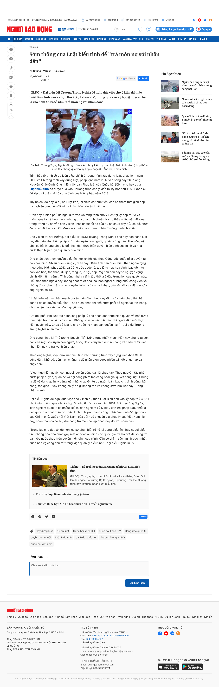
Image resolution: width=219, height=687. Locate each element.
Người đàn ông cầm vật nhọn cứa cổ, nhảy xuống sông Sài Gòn (197, 85)
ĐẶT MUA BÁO (70, 20)
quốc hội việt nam (41, 544)
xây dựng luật (44, 531)
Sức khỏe (89, 39)
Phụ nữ (182, 39)
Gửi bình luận (137, 583)
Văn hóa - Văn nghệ (133, 39)
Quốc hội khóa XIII (84, 531)
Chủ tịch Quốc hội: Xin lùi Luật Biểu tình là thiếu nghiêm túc (74, 504)
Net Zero (65, 39)
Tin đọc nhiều (171, 74)
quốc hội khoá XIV (110, 531)
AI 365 (172, 39)
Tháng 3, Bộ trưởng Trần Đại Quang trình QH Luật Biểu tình (105, 469)
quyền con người (41, 537)
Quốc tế (29, 39)
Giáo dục (101, 39)
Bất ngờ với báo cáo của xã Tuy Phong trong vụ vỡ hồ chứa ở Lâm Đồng (196, 156)
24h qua (168, 20)
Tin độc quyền (130, 20)
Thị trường (150, 20)
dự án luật (63, 531)
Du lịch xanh (172, 616)
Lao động (41, 39)
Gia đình (193, 39)
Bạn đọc (53, 39)
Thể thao (161, 39)
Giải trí (149, 39)
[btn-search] (138, 29)
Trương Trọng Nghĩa (113, 537)
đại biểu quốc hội (86, 537)
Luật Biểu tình (63, 537)
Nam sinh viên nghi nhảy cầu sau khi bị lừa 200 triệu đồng (197, 103)
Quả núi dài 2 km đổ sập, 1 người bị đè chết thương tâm (197, 120)
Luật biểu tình (39, 189)
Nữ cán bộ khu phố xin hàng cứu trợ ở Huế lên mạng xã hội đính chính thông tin (196, 138)
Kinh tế (77, 39)
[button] (11, 104)
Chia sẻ (143, 78)
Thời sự (18, 39)
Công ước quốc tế (135, 531)
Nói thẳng (110, 20)
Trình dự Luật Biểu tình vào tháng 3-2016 (62, 494)
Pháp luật (114, 39)
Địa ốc (203, 39)
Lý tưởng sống (90, 20)
